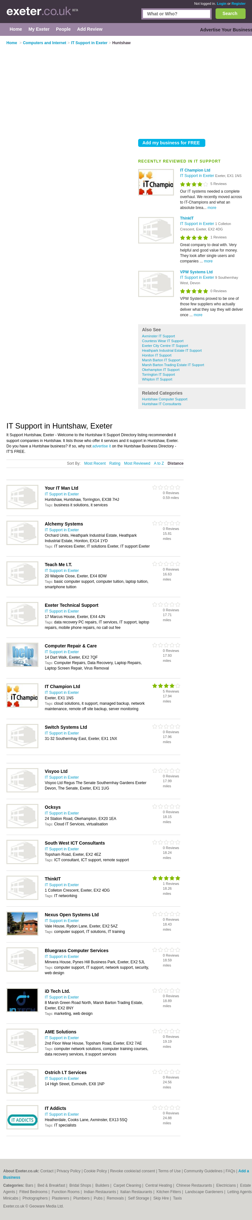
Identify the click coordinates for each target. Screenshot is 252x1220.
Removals (116, 1198)
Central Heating (159, 1185)
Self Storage (139, 1198)
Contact (46, 1171)
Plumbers (82, 1198)
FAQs (230, 1171)
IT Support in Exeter (197, 175)
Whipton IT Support (157, 379)
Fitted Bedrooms (34, 1192)
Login (221, 3)
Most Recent (95, 463)
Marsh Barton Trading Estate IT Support (173, 365)
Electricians (226, 1185)
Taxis (177, 1198)
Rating (115, 463)
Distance (176, 463)
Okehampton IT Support (160, 370)
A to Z (159, 463)
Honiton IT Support (156, 355)
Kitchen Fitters (169, 1192)
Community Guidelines (203, 1171)
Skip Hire (161, 1198)
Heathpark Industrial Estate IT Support (172, 350)
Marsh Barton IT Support (161, 360)
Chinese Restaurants (194, 1185)
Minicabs (11, 1198)
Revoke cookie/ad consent (132, 1171)
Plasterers (61, 1198)
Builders (102, 1185)
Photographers (35, 1198)
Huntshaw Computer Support (164, 399)
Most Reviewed (137, 463)
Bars (29, 1185)
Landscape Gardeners (204, 1192)
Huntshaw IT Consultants (161, 404)
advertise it (101, 446)
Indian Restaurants (100, 1192)
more (212, 207)
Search (230, 13)
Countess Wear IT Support (163, 341)
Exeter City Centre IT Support (165, 346)
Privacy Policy (69, 1171)
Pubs (99, 1198)
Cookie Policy (95, 1171)
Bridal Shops (80, 1185)
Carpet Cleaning (128, 1185)
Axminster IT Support (158, 336)
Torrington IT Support (158, 374)
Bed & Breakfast (51, 1185)
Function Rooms (66, 1192)
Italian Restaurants (136, 1192)
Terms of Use (169, 1171)
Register (239, 3)
